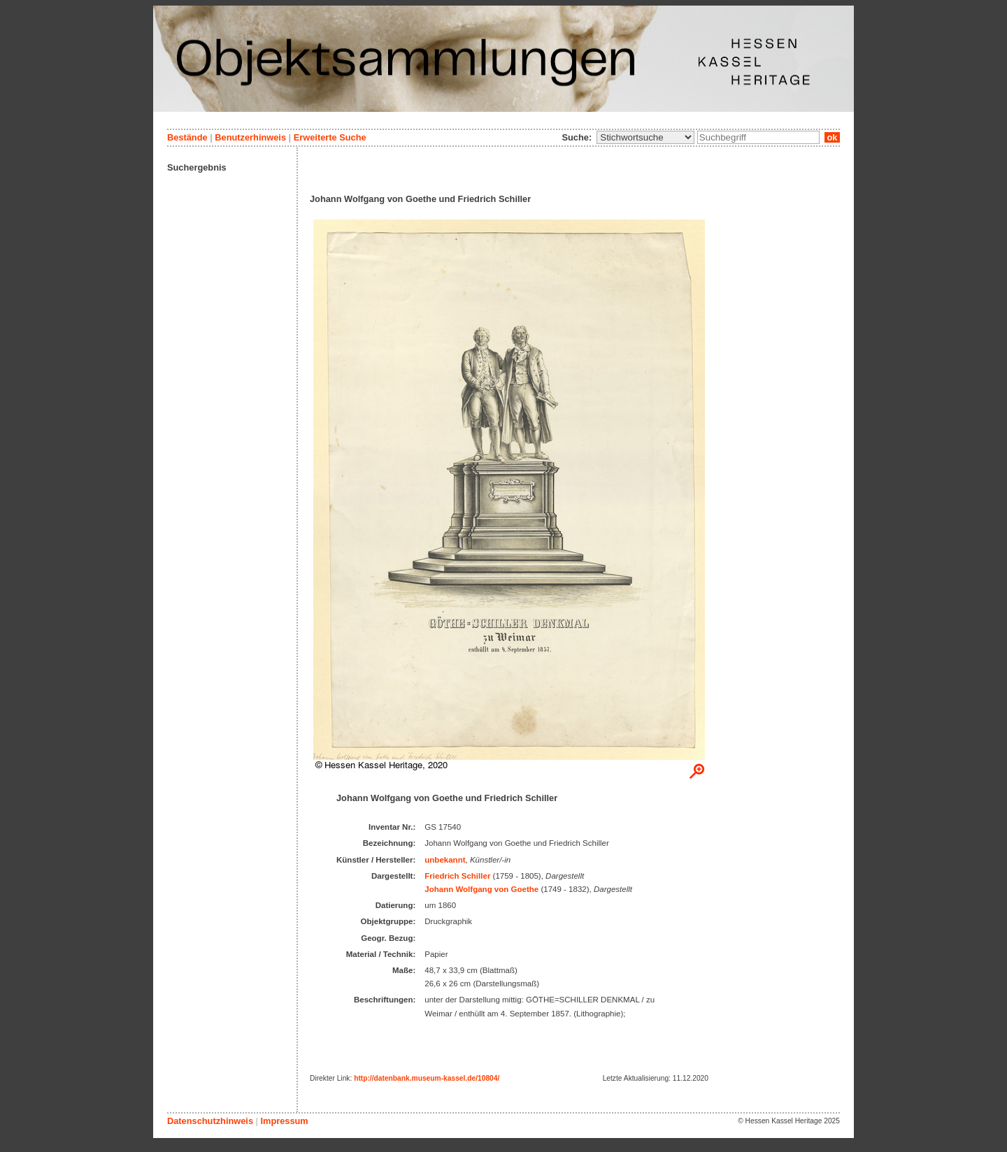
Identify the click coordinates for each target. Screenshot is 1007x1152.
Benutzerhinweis (250, 137)
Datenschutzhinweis (210, 1121)
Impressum (284, 1121)
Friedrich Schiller (457, 876)
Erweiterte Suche (330, 137)
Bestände (187, 137)
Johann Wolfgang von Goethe (481, 889)
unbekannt (444, 860)
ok (832, 137)
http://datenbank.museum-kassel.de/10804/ (426, 1078)
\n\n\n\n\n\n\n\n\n (645, 137)
